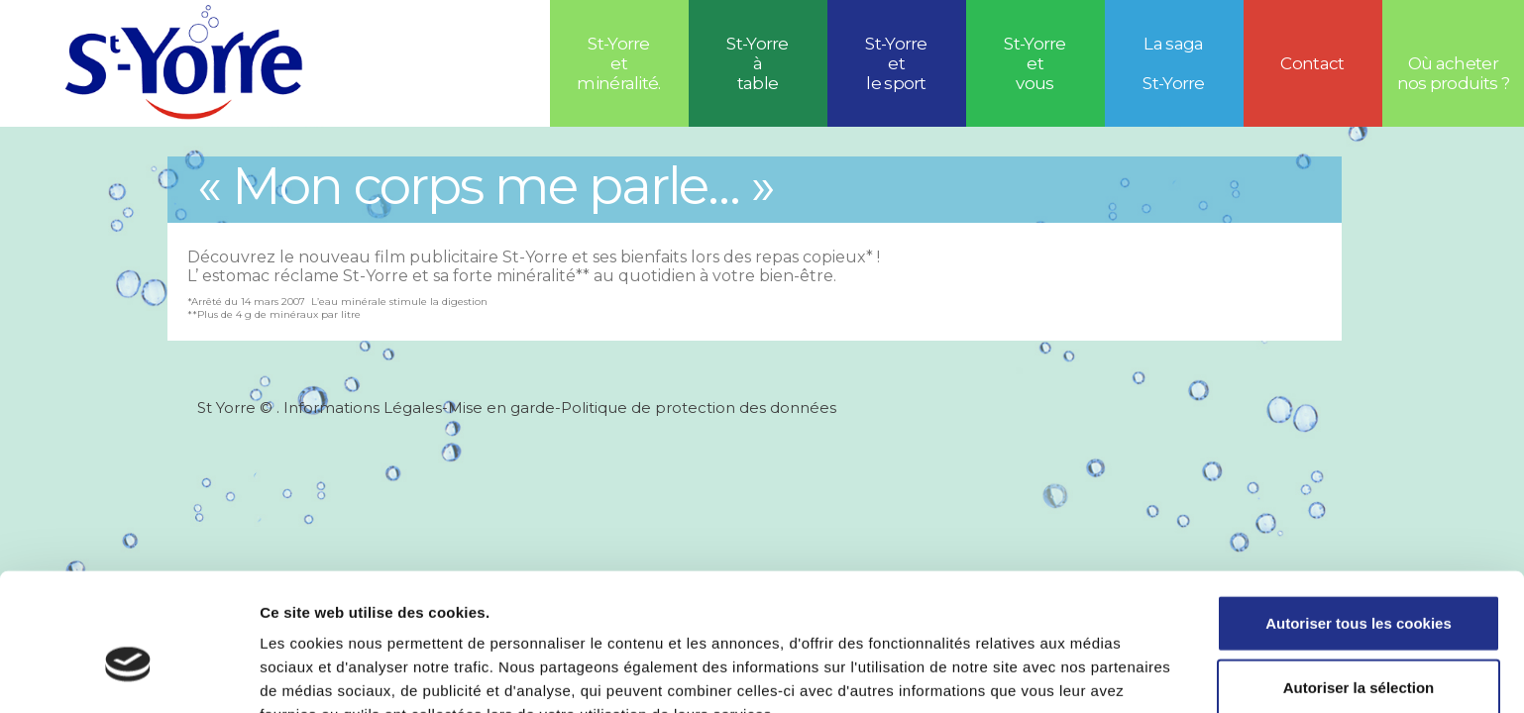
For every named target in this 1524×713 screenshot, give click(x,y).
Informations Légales (362, 407)
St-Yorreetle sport (896, 63)
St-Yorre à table (757, 63)
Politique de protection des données (698, 407)
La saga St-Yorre (1174, 63)
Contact (1312, 63)
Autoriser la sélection (1359, 583)
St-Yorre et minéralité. (619, 63)
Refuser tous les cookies (1359, 648)
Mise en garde (501, 407)
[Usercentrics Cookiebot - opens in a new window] (128, 674)
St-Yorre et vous (1035, 63)
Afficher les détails (1091, 673)
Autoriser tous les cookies (1358, 518)
